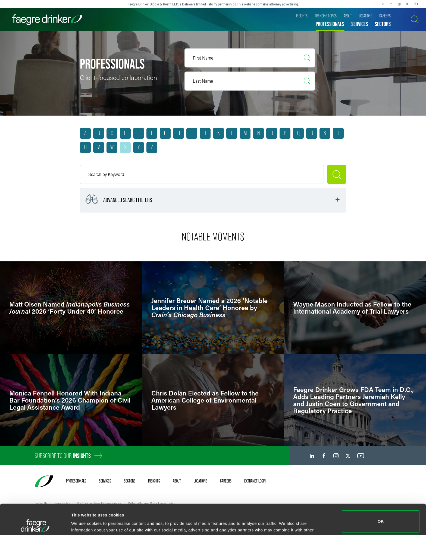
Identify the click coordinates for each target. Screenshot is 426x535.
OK (381, 493)
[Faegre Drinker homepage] (47, 19)
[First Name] (249, 57)
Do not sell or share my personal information (380, 517)
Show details (83, 523)
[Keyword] (202, 174)
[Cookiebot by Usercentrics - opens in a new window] (35, 524)
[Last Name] (249, 81)
